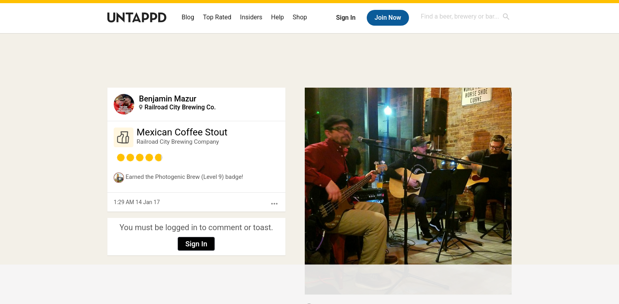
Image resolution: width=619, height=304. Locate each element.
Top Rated (217, 17)
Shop (300, 17)
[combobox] (465, 16)
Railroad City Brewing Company (178, 141)
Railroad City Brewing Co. (180, 107)
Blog (188, 17)
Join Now (388, 17)
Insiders (251, 17)
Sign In (345, 17)
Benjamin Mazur (167, 98)
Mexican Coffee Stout (182, 132)
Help (277, 17)
